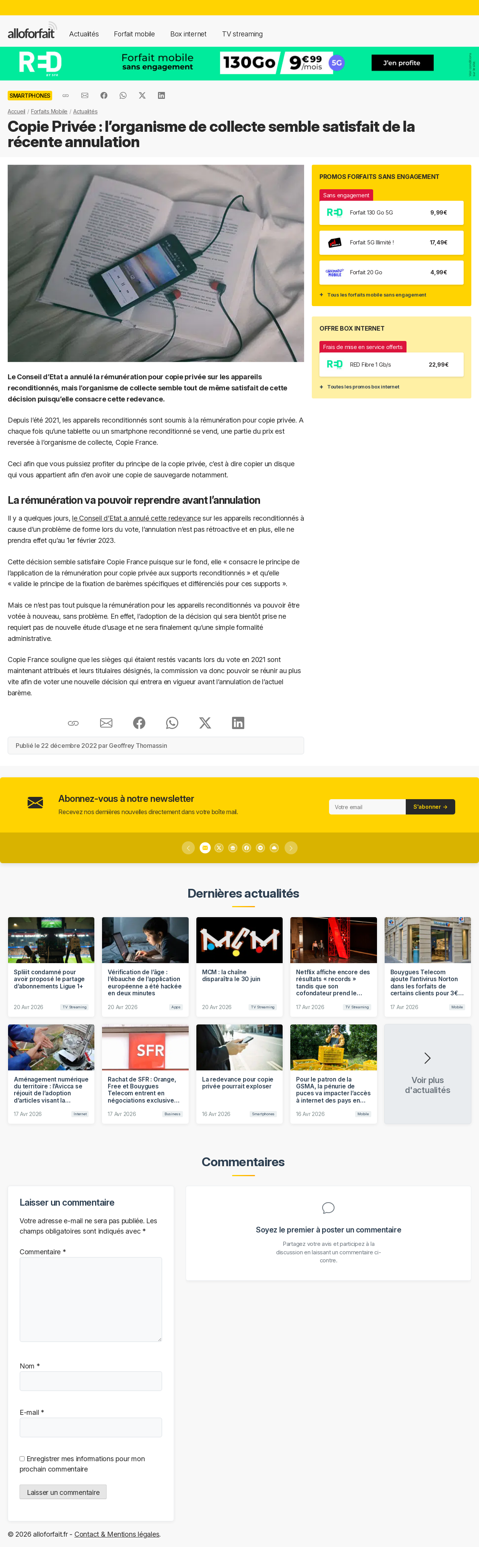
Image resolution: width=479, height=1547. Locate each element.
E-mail (32, 1412)
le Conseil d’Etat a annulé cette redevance (136, 518)
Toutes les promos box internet (363, 386)
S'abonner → (430, 806)
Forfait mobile (134, 34)
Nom (30, 1366)
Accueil (16, 111)
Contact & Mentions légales (116, 1534)
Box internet (188, 34)
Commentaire (43, 1252)
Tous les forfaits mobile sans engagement (376, 295)
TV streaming (242, 34)
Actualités (84, 34)
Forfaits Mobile (49, 111)
